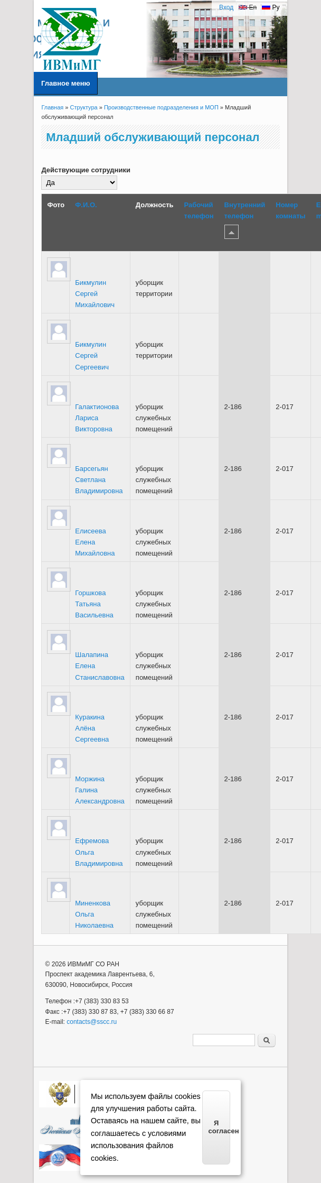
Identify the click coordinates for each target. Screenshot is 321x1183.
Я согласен (219, 1127)
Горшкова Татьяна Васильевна (94, 604)
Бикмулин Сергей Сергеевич (92, 355)
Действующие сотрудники (85, 170)
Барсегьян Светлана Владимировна (98, 480)
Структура (84, 107)
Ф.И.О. (86, 205)
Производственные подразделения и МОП (161, 107)
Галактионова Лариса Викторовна (97, 418)
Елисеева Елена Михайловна (95, 542)
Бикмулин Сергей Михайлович (95, 294)
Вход (226, 7)
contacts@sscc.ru (92, 1021)
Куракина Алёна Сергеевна (92, 728)
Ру (270, 7)
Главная (52, 107)
